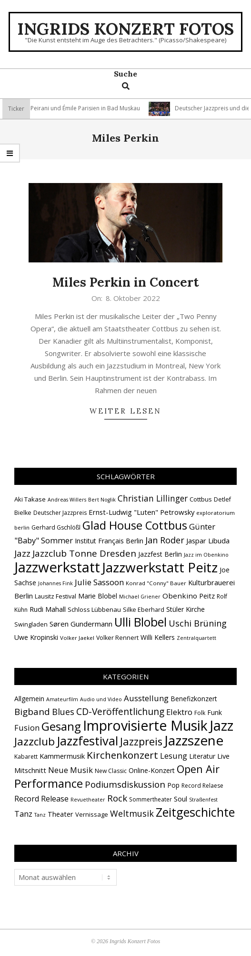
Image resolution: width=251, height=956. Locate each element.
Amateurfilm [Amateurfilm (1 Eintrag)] (62, 699)
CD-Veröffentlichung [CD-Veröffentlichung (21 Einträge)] (120, 711)
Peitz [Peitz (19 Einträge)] (207, 595)
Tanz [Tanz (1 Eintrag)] (40, 814)
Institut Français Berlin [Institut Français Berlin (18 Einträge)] (109, 540)
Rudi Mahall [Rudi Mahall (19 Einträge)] (48, 609)
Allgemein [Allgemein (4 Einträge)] (29, 698)
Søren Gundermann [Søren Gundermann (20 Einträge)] (81, 623)
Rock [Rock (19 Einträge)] (117, 798)
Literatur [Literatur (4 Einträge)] (202, 756)
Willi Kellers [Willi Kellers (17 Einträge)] (158, 637)
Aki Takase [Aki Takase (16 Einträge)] (30, 499)
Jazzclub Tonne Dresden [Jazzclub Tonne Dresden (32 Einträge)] (84, 553)
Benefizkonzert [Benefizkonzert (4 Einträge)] (194, 698)
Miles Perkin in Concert (125, 282)
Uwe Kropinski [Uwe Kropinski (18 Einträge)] (36, 637)
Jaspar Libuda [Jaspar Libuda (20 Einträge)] (208, 540)
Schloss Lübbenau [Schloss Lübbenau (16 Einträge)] (94, 609)
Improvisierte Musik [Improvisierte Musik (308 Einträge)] (145, 725)
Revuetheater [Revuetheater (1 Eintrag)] (87, 799)
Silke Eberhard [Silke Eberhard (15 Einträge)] (143, 610)
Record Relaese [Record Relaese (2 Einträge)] (202, 786)
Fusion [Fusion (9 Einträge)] (27, 727)
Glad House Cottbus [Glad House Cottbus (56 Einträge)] (134, 525)
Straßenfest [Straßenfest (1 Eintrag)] (203, 799)
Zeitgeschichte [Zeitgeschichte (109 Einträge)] (195, 812)
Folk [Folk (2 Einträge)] (199, 713)
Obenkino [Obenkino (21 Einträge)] (179, 595)
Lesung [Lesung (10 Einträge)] (173, 755)
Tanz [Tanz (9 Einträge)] (23, 813)
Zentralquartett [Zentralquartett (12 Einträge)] (196, 638)
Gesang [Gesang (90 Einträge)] (61, 726)
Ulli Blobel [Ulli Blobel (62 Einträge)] (140, 622)
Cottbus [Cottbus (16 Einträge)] (201, 499)
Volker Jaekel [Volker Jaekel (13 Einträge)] (77, 637)
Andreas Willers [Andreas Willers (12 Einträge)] (67, 499)
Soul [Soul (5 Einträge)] (180, 798)
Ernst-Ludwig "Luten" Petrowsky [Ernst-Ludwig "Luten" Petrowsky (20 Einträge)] (141, 512)
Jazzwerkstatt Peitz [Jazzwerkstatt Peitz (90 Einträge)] (160, 567)
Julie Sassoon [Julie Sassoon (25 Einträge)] (99, 582)
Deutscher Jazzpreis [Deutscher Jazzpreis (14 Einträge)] (60, 513)
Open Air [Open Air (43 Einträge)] (198, 769)
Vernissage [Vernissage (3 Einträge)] (91, 814)
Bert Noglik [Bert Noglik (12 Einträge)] (102, 499)
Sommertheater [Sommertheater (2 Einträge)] (150, 799)
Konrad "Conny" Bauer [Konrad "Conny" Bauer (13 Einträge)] (156, 583)
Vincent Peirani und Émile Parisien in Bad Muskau (100, 108)
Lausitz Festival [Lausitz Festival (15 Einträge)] (55, 596)
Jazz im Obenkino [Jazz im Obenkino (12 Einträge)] (206, 554)
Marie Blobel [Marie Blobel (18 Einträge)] (97, 595)
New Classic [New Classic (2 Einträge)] (111, 771)
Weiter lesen (125, 410)
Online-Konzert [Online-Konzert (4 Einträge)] (152, 770)
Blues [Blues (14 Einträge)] (63, 711)
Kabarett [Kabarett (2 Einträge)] (26, 757)
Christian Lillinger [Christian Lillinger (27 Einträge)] (153, 498)
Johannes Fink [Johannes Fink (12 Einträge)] (55, 583)
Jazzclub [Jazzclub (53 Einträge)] (34, 741)
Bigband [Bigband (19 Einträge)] (32, 711)
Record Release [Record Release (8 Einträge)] (41, 798)
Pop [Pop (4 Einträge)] (173, 785)
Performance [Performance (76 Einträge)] (48, 783)
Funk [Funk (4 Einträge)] (214, 712)
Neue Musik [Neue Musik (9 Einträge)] (70, 769)
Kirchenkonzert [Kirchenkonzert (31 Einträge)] (122, 755)
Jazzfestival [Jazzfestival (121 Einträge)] (87, 741)
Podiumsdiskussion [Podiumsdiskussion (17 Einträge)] (125, 784)
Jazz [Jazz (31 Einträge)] (22, 553)
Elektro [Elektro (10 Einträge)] (179, 711)
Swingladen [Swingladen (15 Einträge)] (31, 624)
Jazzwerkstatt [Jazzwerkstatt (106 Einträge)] (57, 567)
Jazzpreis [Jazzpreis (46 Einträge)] (141, 741)
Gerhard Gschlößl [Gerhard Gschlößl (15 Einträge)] (55, 527)
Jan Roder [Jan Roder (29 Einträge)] (164, 540)
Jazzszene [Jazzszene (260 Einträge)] (193, 740)
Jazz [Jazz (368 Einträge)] (221, 725)
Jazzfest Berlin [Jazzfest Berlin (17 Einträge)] (160, 554)
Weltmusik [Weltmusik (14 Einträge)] (132, 813)
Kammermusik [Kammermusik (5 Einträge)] (62, 756)
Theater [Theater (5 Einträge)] (60, 814)
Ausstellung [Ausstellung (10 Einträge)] (146, 698)
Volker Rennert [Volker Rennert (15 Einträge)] (117, 638)
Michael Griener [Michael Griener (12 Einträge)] (140, 596)
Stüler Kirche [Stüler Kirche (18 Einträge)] (185, 609)
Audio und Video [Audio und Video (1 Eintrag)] (101, 699)
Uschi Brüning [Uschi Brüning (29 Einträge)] (198, 623)
